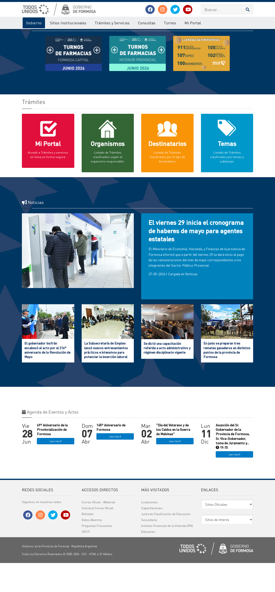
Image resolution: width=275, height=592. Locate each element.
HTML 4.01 (95, 583)
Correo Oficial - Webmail (98, 531)
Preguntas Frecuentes (97, 555)
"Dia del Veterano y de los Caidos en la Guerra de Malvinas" (173, 458)
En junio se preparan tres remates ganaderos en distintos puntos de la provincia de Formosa (226, 379)
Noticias (191, 303)
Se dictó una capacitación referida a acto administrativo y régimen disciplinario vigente (167, 376)
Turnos (170, 22)
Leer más (55, 470)
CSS (84, 583)
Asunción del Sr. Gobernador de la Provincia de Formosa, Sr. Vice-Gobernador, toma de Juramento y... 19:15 (232, 465)
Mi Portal (192, 22)
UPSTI (86, 561)
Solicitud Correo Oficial (97, 537)
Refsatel (87, 543)
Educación (148, 561)
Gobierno (34, 22)
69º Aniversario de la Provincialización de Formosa (52, 458)
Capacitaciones (151, 537)
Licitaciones (149, 531)
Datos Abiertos (92, 549)
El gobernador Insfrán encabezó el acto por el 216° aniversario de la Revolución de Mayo (47, 379)
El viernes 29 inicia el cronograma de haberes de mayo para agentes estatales (196, 259)
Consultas (146, 22)
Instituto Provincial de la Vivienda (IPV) (167, 555)
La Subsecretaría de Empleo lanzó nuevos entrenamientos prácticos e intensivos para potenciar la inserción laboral (106, 379)
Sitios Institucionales (68, 22)
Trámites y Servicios (112, 22)
